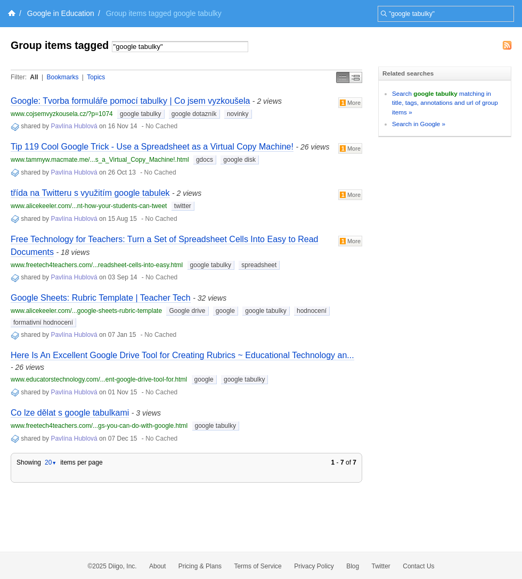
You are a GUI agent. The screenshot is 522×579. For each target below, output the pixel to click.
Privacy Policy (314, 566)
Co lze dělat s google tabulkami (70, 412)
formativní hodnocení (43, 322)
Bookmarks (62, 77)
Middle (355, 77)
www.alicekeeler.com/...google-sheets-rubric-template (86, 311)
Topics (96, 77)
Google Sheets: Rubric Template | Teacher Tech (101, 297)
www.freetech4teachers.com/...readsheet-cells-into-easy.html (97, 265)
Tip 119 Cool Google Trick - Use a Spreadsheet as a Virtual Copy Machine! (152, 146)
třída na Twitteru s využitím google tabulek (90, 192)
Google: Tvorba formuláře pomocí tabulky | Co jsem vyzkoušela (130, 100)
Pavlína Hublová (74, 126)
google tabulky (140, 114)
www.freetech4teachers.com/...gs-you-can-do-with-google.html (99, 425)
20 (50, 462)
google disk (239, 159)
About (157, 566)
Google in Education (60, 13)
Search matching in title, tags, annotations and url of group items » (445, 102)
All (34, 77)
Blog (352, 566)
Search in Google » (418, 123)
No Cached (161, 126)
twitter (182, 206)
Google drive (187, 311)
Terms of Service (257, 566)
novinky (238, 114)
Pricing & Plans (200, 566)
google (225, 311)
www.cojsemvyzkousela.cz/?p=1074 (62, 114)
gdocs (204, 159)
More (350, 103)
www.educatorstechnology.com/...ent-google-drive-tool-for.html (99, 379)
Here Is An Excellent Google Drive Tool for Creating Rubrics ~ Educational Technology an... (182, 355)
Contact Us (418, 566)
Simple (342, 77)
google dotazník (194, 114)
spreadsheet (258, 265)
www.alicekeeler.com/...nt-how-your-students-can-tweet (89, 206)
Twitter (381, 566)
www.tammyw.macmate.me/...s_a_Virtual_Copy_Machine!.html (100, 159)
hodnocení (312, 311)
